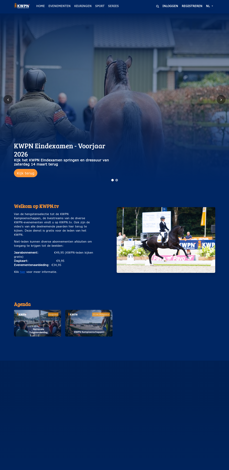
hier (22, 271)
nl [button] (208, 6)
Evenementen (59, 6)
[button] (37, 329)
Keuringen (83, 6)
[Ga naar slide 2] (116, 180)
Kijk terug (25, 173)
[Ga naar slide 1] (112, 180)
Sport (99, 6)
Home (40, 6)
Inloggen (170, 6)
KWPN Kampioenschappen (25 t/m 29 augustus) (89, 342)
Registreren (192, 6)
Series (113, 6)
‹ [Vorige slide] (8, 99)
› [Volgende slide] (221, 99)
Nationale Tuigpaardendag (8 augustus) (37, 342)
